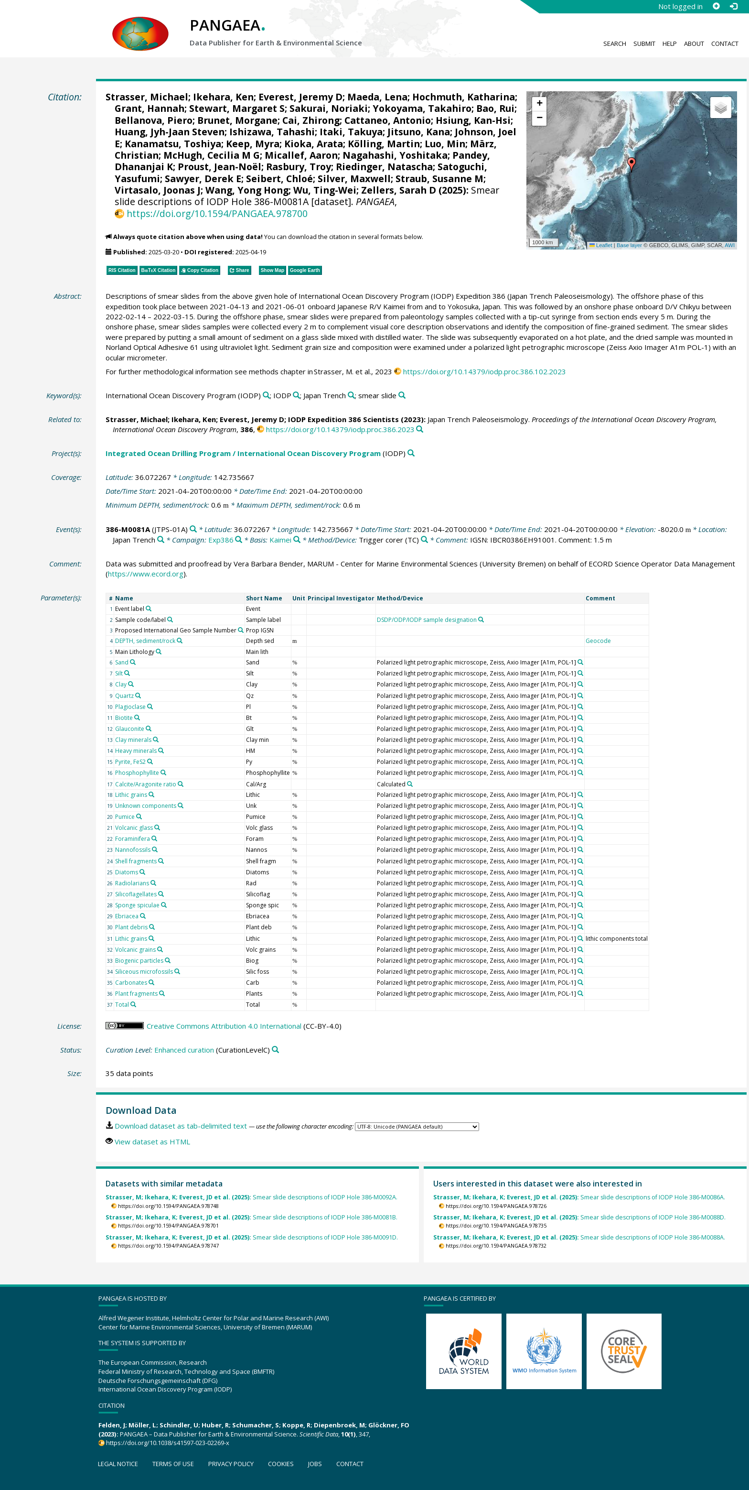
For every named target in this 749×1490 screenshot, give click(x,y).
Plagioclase (130, 707)
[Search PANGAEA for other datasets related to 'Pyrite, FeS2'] (150, 761)
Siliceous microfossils (144, 972)
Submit (644, 43)
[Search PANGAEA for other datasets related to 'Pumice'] (139, 816)
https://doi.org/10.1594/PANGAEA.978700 (217, 213)
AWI (730, 245)
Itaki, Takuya (351, 131)
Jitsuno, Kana (418, 131)
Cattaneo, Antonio (387, 120)
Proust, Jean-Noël (219, 166)
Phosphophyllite (137, 773)
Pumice (125, 817)
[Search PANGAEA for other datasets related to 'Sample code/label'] (170, 619)
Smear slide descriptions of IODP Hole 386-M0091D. (252, 1237)
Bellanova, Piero (154, 120)
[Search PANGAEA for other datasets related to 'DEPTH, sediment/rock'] (179, 640)
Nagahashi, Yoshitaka (395, 155)
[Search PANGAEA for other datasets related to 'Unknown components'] (180, 805)
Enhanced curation (184, 1050)
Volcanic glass (134, 828)
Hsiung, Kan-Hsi (473, 120)
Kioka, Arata (313, 143)
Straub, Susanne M (439, 178)
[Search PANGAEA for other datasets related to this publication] (419, 429)
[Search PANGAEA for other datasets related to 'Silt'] (127, 673)
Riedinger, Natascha (384, 166)
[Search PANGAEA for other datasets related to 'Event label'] (148, 608)
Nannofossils (132, 850)
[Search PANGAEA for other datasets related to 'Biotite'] (137, 717)
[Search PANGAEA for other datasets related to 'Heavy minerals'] (161, 750)
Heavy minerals (136, 751)
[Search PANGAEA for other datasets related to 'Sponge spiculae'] (164, 905)
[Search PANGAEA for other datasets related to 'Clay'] (131, 684)
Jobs (315, 1463)
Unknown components (145, 806)
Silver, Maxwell (354, 178)
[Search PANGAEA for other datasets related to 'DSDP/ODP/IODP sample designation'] (481, 619)
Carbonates (131, 983)
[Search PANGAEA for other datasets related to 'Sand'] (133, 662)
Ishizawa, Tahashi (272, 131)
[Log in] (733, 6)
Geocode (598, 641)
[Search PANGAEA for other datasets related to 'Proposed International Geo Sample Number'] (241, 630)
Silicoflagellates (136, 894)
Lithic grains (131, 795)
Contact (724, 43)
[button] (631, 165)
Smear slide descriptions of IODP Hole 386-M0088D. (579, 1217)
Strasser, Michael (147, 96)
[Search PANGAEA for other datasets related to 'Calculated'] (410, 784)
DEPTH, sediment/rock (145, 641)
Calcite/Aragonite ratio (145, 784)
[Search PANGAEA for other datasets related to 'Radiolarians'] (153, 883)
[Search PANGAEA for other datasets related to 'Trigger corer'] (424, 540)
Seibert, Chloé (279, 178)
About (694, 43)
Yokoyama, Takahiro (422, 108)
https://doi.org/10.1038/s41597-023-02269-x (167, 1442)
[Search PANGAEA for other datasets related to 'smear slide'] (402, 395)
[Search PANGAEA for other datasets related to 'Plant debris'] (152, 927)
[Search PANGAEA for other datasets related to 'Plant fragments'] (162, 993)
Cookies (281, 1463)
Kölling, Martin (384, 143)
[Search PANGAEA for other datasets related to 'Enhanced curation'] (275, 1050)
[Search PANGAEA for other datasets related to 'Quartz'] (138, 695)
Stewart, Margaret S (237, 108)
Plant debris (131, 927)
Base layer (629, 245)
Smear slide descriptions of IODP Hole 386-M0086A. (579, 1197)
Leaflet (600, 245)
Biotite (124, 718)
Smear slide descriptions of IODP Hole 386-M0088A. (579, 1237)
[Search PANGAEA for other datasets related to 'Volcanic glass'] (157, 827)
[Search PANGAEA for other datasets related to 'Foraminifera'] (154, 838)
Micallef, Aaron (301, 155)
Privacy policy (231, 1463)
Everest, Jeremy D (300, 96)
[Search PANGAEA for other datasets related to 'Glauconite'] (148, 728)
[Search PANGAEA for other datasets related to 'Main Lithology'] (158, 651)
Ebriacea (127, 916)
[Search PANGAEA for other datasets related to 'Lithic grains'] (151, 794)
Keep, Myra (252, 143)
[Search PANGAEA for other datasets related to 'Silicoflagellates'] (161, 894)
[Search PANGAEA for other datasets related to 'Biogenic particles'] (168, 960)
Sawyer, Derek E (203, 178)
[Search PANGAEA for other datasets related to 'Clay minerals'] (156, 739)
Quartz (124, 696)
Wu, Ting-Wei (324, 190)
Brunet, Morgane (237, 120)
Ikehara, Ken (223, 96)
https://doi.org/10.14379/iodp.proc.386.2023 (340, 429)
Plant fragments (136, 994)
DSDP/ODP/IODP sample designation (427, 620)
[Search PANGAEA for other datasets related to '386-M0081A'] (193, 529)
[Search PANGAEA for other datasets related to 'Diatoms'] (142, 872)
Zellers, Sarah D (398, 190)
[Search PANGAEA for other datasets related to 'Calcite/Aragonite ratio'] (180, 784)
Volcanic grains (135, 950)
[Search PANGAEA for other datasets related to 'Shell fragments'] (161, 861)
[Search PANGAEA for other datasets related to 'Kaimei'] (296, 540)
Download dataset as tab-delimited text (181, 1126)
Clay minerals (133, 740)
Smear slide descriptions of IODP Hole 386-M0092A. (251, 1197)
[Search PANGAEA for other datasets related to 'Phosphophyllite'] (163, 772)
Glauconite (129, 729)
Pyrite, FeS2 (130, 762)
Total (122, 1005)
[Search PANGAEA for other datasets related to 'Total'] (133, 1004)
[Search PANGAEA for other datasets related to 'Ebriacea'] (143, 916)
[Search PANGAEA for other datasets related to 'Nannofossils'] (155, 849)
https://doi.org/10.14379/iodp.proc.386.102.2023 (484, 371)
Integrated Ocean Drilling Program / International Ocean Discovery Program (243, 453)
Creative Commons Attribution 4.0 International (224, 1026)
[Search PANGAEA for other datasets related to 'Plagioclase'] (150, 706)
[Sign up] (716, 6)
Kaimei (280, 539)
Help (670, 43)
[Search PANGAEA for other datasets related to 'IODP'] (296, 395)
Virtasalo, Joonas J (158, 190)
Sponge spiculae (137, 905)
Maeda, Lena (377, 96)
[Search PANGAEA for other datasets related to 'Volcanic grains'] (160, 949)
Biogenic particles (139, 961)
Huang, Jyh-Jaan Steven (170, 131)
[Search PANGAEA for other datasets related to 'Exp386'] (238, 540)
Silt (119, 673)
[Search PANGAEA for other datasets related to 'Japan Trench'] (351, 395)
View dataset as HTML (152, 1141)
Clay (121, 684)
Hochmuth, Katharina (463, 96)
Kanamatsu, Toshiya (173, 143)
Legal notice (118, 1463)
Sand (121, 662)
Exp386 (221, 539)
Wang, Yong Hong (247, 190)
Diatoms (126, 872)
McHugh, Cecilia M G (211, 155)
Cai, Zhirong (311, 120)
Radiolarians (132, 883)
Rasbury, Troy (298, 166)
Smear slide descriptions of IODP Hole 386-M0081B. (251, 1217)
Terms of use (173, 1463)
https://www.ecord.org (145, 573)
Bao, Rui (495, 108)
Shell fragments (136, 861)
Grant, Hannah (149, 108)
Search (614, 43)
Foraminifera (132, 839)
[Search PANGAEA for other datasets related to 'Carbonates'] (151, 982)
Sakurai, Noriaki (328, 108)
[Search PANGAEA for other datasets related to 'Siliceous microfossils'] (177, 971)
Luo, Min (445, 143)
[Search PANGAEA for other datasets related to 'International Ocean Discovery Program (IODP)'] (266, 395)
